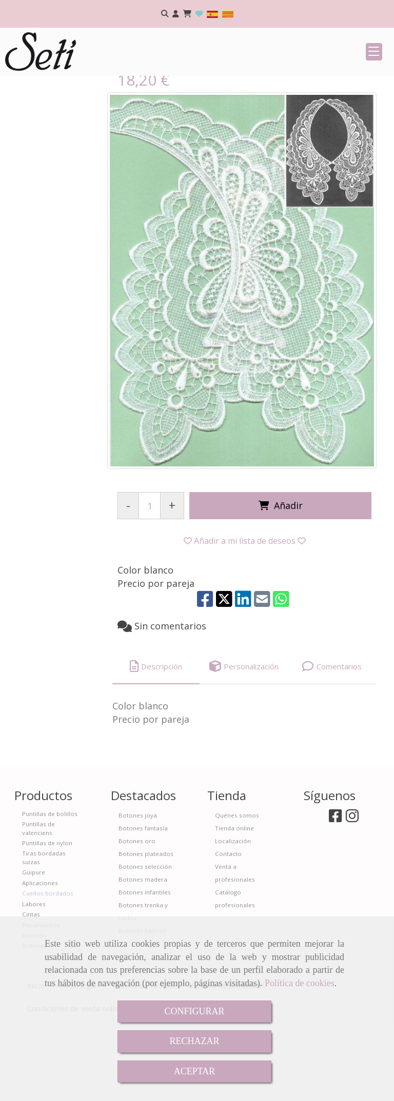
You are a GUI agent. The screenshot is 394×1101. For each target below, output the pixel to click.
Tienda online (234, 904)
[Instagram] (352, 894)
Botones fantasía (143, 904)
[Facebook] (335, 894)
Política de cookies (299, 983)
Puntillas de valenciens (38, 904)
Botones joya (138, 891)
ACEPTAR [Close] (194, 1071)
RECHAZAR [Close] (194, 1041)
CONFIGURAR (194, 1011)
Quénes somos (237, 891)
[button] (175, 14)
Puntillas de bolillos (49, 889)
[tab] (156, 742)
